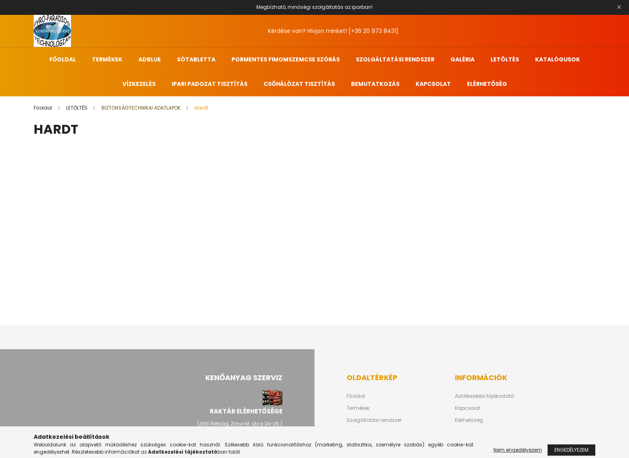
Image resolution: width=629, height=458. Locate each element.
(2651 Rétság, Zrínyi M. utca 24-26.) (239, 423)
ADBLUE (149, 59)
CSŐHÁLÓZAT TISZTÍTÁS (299, 84)
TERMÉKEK (107, 59)
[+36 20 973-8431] (253, 436)
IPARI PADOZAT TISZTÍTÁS (210, 84)
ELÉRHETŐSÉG (487, 84)
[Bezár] (619, 7)
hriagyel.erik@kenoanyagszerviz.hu (239, 448)
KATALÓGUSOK (557, 59)
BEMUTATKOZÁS (375, 84)
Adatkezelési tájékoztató (484, 396)
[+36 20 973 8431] (373, 31)
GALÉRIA (462, 59)
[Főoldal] (43, 107)
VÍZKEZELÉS (139, 84)
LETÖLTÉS (505, 59)
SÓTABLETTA (196, 59)
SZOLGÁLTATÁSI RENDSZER (395, 59)
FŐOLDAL (62, 59)
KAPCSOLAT (433, 84)
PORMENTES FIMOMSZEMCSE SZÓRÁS (285, 59)
